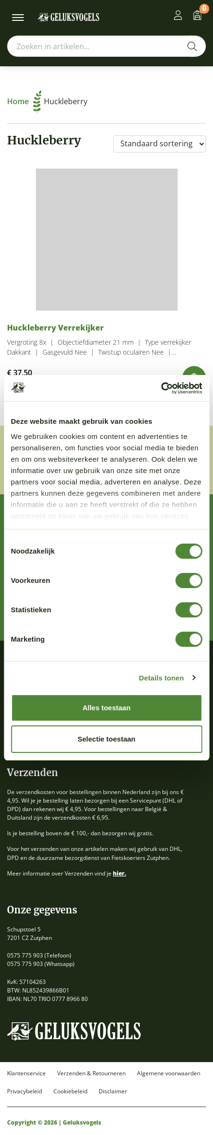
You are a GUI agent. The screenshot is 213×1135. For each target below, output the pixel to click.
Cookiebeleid (70, 1091)
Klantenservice (26, 1073)
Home (24, 101)
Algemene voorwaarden (168, 1073)
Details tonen (161, 678)
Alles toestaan (107, 708)
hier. (119, 873)
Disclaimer (113, 1091)
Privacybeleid (24, 1091)
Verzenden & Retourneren (91, 1073)
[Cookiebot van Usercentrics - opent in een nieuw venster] (160, 388)
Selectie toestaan (106, 739)
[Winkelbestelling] (159, 143)
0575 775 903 (25, 955)
